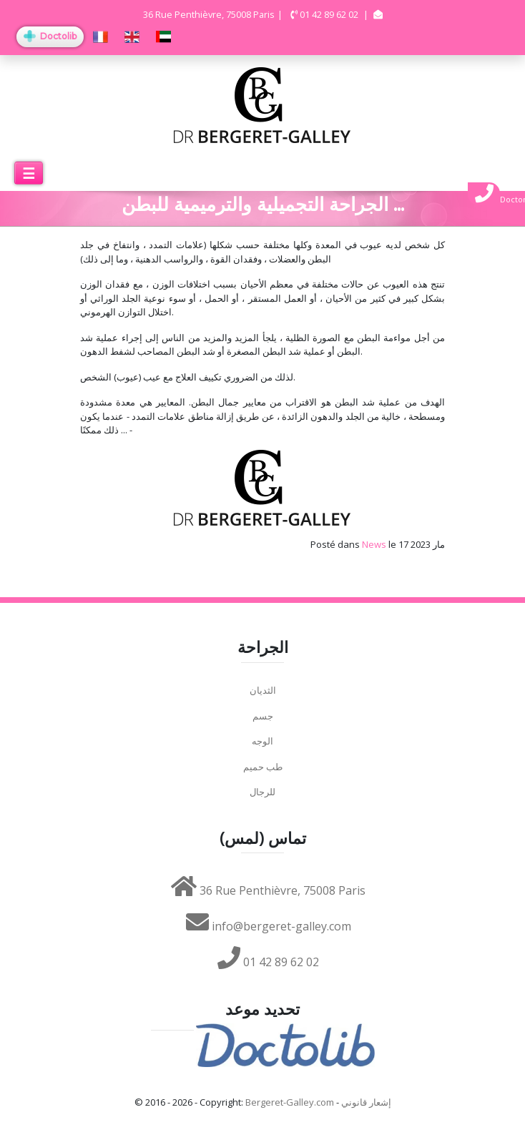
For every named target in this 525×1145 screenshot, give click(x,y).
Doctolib (50, 36)
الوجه (262, 740)
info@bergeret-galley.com (268, 926)
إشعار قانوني (366, 1102)
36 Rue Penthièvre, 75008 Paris (268, 890)
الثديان (263, 690)
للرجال (262, 791)
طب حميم (263, 766)
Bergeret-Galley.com (289, 1102)
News (374, 544)
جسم (262, 715)
